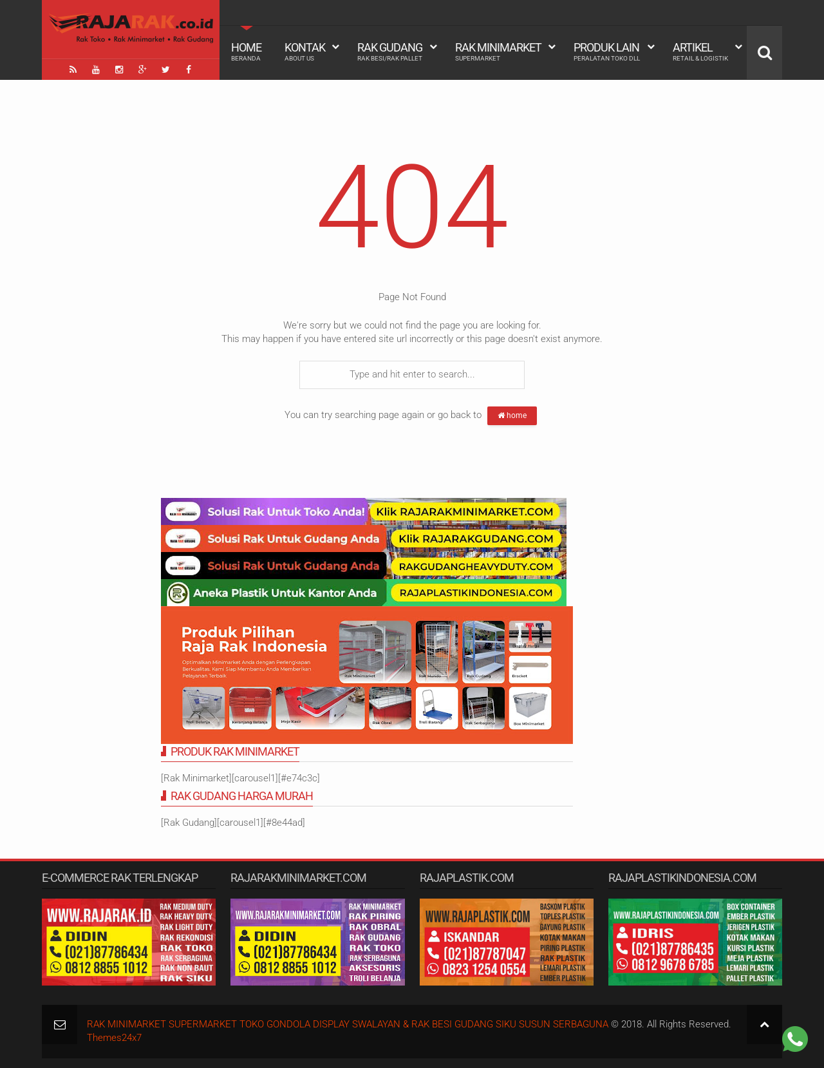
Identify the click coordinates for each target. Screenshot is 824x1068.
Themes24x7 (114, 1038)
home (512, 415)
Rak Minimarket (498, 51)
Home (246, 51)
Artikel (700, 51)
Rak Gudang (389, 51)
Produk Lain (607, 51)
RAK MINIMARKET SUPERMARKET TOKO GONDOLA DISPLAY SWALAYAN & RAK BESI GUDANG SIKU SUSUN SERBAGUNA (347, 1024)
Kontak (305, 51)
